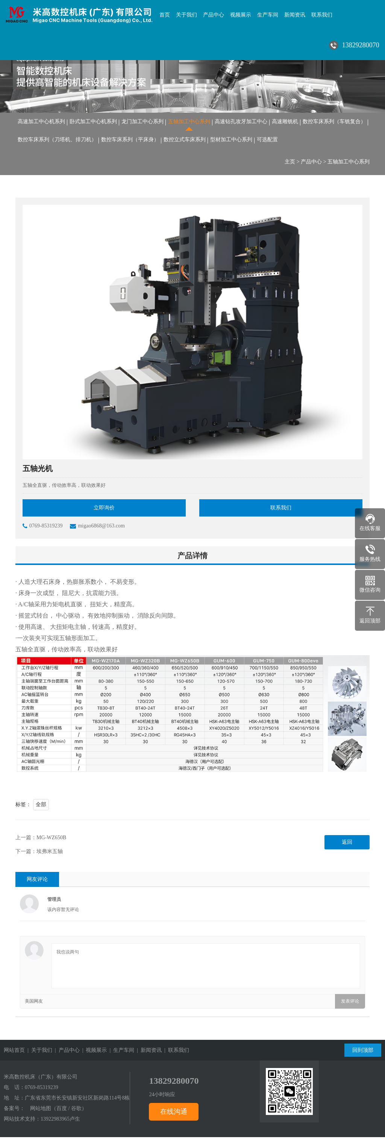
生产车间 (267, 15)
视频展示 (240, 15)
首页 (164, 15)
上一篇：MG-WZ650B (40, 839)
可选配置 (267, 141)
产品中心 (213, 15)
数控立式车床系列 (185, 141)
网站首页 (14, 1052)
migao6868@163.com (97, 528)
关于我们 (186, 15)
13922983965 (55, 1121)
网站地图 (40, 1110)
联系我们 (321, 15)
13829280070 (174, 1083)
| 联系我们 (175, 1052)
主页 (290, 163)
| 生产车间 (120, 1052)
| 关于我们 (38, 1052)
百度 (61, 1110)
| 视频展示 (93, 1052)
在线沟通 (173, 1113)
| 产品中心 (66, 1052)
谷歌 (76, 1110)
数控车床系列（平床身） (130, 141)
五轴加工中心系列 (189, 122)
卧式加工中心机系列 (93, 122)
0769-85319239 (43, 528)
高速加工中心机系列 (41, 122)
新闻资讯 (294, 15)
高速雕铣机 (285, 122)
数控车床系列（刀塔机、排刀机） (57, 141)
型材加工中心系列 (231, 141)
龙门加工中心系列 (142, 122)
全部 (41, 806)
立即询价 (104, 509)
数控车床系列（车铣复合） (334, 122)
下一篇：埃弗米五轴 (39, 853)
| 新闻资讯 (148, 1052)
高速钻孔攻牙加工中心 (241, 122)
